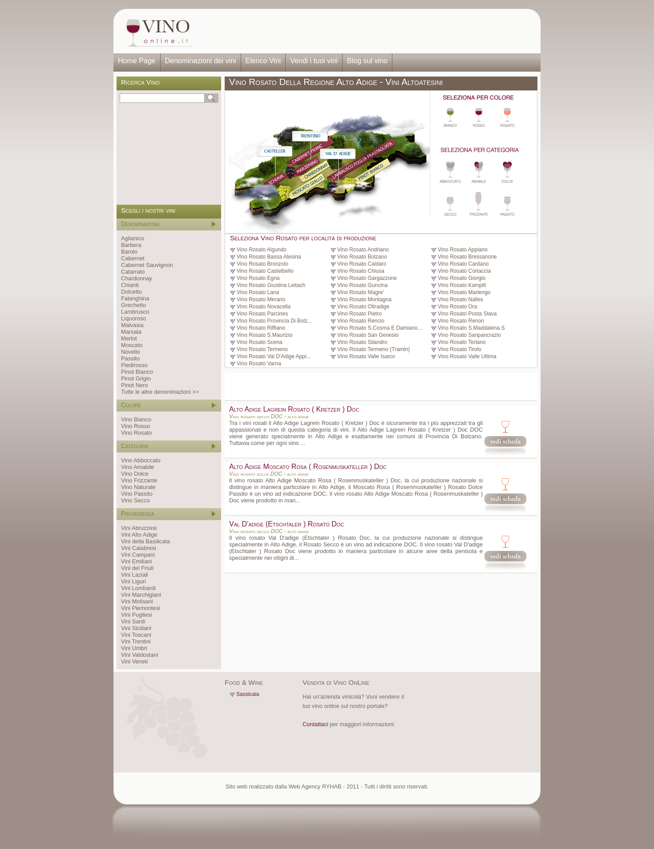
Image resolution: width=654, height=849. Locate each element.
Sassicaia (247, 694)
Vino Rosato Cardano (463, 264)
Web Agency (304, 786)
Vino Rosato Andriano (363, 250)
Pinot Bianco (137, 371)
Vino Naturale (138, 487)
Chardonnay (136, 278)
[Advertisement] (370, 31)
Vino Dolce (135, 473)
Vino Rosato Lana (258, 292)
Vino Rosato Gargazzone (367, 278)
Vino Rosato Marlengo (464, 292)
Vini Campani (138, 554)
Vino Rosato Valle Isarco (366, 356)
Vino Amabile (137, 467)
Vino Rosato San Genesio (368, 335)
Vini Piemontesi (140, 608)
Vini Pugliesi (136, 614)
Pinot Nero (134, 385)
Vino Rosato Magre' (360, 292)
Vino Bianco (136, 419)
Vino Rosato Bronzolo (262, 264)
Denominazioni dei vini (200, 61)
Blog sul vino (367, 61)
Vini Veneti (134, 661)
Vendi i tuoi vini (314, 61)
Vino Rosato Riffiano (261, 328)
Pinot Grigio (136, 378)
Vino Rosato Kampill (462, 285)
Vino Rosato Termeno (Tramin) (373, 349)
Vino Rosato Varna (259, 363)
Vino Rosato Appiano (463, 250)
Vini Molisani (137, 601)
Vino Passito (137, 493)
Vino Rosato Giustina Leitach (271, 285)
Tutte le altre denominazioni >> (160, 391)
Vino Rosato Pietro (359, 314)
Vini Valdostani (139, 654)
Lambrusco (135, 311)
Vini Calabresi (138, 548)
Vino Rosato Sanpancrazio (469, 335)
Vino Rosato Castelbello (265, 271)
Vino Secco (135, 500)
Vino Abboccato (141, 460)
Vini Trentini (136, 641)
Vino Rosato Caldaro (362, 264)
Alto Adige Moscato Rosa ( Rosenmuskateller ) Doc (308, 466)
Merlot (129, 338)
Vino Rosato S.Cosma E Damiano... (379, 328)
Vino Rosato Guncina (362, 285)
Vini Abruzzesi (139, 528)
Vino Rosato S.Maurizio (264, 335)
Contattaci (315, 724)
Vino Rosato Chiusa (360, 271)
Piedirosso (134, 365)
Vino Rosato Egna (258, 278)
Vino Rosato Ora (457, 306)
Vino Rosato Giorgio (461, 278)
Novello (130, 351)
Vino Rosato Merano (261, 299)
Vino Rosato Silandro (362, 342)
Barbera (131, 245)
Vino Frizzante (139, 480)
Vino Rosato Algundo (262, 250)
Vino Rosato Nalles (460, 299)
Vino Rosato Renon (461, 321)
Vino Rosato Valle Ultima (467, 356)
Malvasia (132, 325)
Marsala (131, 331)
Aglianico (132, 238)
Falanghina (135, 298)
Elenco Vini (263, 61)
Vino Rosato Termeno (262, 349)
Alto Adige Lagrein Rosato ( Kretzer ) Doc (294, 409)
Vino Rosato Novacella (264, 306)
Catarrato (133, 271)
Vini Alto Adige (139, 534)
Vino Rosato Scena (260, 342)
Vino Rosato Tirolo (459, 349)
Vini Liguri (133, 581)
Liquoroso (133, 318)
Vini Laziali (134, 574)
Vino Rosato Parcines (262, 314)
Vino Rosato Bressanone (467, 257)
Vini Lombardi (138, 588)
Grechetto (133, 305)
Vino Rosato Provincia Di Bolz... (274, 321)
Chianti (130, 285)
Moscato (131, 345)
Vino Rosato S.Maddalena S (471, 328)
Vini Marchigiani (141, 594)
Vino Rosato (136, 432)
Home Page (137, 61)
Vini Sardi (133, 621)
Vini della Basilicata (145, 541)
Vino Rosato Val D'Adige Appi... (274, 356)
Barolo (129, 251)
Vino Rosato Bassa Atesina (269, 257)
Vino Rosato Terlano (462, 342)
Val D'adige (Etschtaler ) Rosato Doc (286, 524)
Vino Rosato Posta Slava (467, 314)
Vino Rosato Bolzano (362, 257)
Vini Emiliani (136, 561)
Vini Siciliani (136, 628)
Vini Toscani (136, 634)
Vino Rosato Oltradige (363, 306)
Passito (130, 358)
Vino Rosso (135, 426)
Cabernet (133, 258)
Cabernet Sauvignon (147, 265)
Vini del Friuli (137, 568)
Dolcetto (131, 291)
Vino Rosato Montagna (364, 299)
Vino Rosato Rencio (360, 321)
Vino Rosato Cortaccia (464, 271)
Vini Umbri (134, 648)
